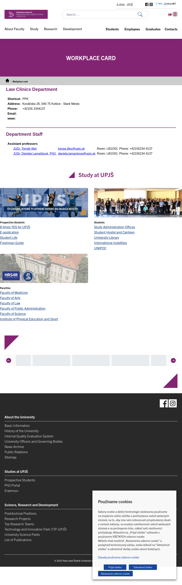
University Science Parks (22, 534)
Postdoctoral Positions (20, 513)
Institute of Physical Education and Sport (29, 319)
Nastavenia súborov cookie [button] (115, 573)
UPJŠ (130, 4)
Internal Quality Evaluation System (29, 436)
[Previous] (8, 360)
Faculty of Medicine (14, 292)
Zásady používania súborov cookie (118, 557)
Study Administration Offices (114, 227)
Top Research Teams (19, 524)
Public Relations (16, 452)
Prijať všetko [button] (115, 567)
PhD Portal (12, 485)
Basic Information (17, 425)
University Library (106, 237)
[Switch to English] (175, 14)
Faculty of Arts (10, 298)
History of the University (22, 431)
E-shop (121, 4)
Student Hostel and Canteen (114, 232)
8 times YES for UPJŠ (15, 227)
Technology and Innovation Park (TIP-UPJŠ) (36, 529)
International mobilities (110, 243)
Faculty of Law (10, 303)
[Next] (173, 360)
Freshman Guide (12, 243)
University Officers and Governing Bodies (34, 441)
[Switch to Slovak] (170, 14)
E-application (9, 232)
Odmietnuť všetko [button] (143, 567)
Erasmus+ (12, 490)
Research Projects (18, 518)
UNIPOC (100, 248)
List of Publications (18, 539)
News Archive (14, 446)
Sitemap (10, 457)
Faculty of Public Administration (22, 308)
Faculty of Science (13, 313)
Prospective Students (20, 480)
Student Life (8, 237)
